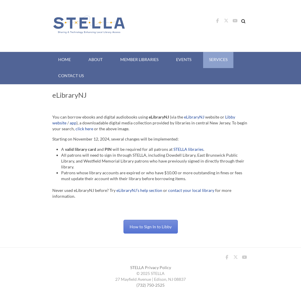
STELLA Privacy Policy (150, 267)
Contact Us (71, 75)
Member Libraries (139, 59)
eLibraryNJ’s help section (139, 190)
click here (84, 128)
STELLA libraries (188, 149)
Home (64, 59)
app (73, 122)
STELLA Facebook (217, 22)
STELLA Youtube (234, 22)
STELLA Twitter (226, 22)
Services (218, 59)
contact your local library (191, 190)
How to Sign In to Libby (151, 226)
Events (183, 59)
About (95, 59)
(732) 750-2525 (150, 285)
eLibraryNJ (194, 116)
